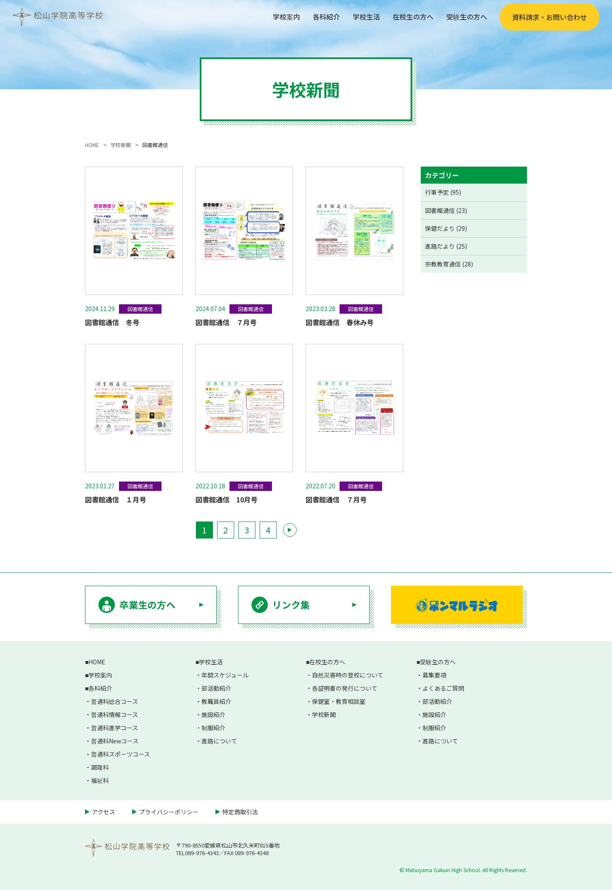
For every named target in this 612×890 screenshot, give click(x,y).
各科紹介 (326, 16)
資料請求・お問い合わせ (549, 17)
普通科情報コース (114, 714)
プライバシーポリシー (168, 812)
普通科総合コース (114, 701)
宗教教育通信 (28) (449, 264)
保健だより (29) (446, 228)
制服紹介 (213, 727)
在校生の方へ (413, 16)
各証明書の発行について (344, 688)
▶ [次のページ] (289, 529)
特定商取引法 (240, 812)
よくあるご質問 (443, 688)
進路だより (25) (446, 246)
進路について (219, 741)
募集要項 (434, 675)
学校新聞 (324, 714)
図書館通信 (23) (446, 210)
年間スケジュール (225, 675)
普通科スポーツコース (120, 754)
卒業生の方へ (147, 604)
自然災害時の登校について (347, 675)
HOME (96, 662)
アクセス (103, 812)
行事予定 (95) (443, 192)
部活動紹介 (216, 688)
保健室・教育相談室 (339, 701)
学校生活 (366, 16)
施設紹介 (213, 714)
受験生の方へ (466, 16)
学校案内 (286, 16)
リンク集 (291, 604)
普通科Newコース (115, 741)
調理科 (100, 767)
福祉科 (100, 780)
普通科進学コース (114, 727)
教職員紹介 (216, 701)
